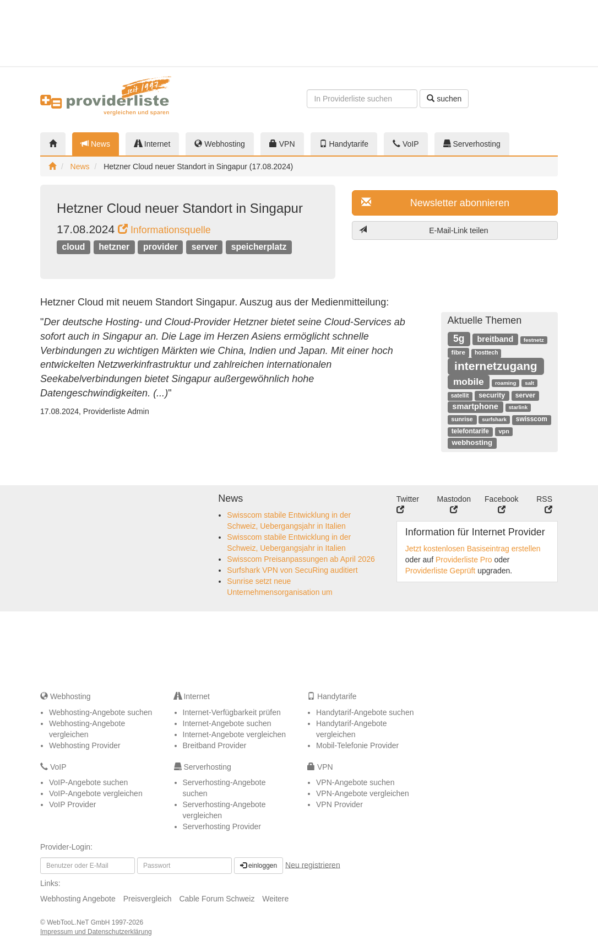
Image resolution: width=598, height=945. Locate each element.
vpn (503, 431)
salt (529, 383)
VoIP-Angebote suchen (88, 782)
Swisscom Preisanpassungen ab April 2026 (301, 559)
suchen (444, 98)
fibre (458, 352)
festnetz (534, 340)
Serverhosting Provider (222, 826)
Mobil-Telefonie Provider (357, 745)
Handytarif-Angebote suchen (365, 712)
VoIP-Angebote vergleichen (96, 793)
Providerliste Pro (464, 559)
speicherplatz (259, 246)
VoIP (405, 143)
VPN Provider (339, 804)
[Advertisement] (521, 33)
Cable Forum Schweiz (216, 898)
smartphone (475, 406)
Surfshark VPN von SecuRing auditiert (292, 570)
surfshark (494, 419)
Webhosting (219, 143)
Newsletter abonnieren (435, 202)
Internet (152, 143)
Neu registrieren (312, 864)
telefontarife (470, 431)
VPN (282, 143)
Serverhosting (472, 143)
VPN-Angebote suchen (355, 782)
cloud (73, 246)
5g (458, 338)
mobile (468, 381)
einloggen (258, 865)
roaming (506, 383)
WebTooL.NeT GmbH (79, 922)
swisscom (531, 419)
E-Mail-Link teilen (423, 230)
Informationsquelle (164, 229)
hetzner (114, 246)
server (205, 246)
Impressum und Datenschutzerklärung (96, 932)
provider (160, 246)
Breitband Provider (215, 745)
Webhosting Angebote (78, 898)
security (492, 395)
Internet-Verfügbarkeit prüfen (232, 712)
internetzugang (495, 365)
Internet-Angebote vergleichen (234, 734)
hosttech (486, 353)
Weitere (275, 898)
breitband (495, 339)
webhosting (472, 442)
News (95, 143)
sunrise (462, 419)
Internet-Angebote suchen (227, 723)
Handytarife (343, 143)
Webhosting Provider (85, 745)
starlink (518, 407)
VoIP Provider (72, 804)
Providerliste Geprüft (440, 570)
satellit (460, 396)
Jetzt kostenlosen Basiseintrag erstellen (473, 548)
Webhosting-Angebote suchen (100, 712)
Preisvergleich (147, 898)
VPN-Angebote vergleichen (362, 793)
